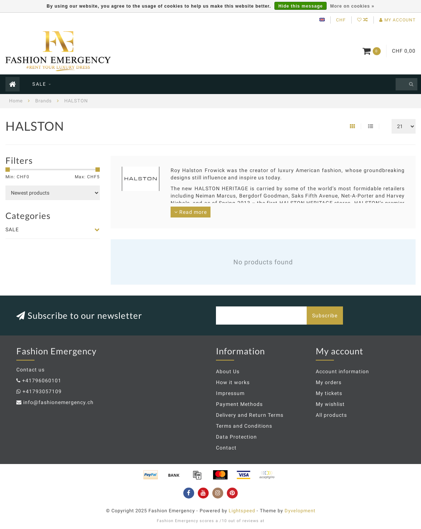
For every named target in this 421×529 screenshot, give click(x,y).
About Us (228, 371)
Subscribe (325, 315)
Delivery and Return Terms (249, 415)
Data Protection (236, 437)
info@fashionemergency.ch (58, 402)
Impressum (230, 393)
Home (16, 100)
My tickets (329, 393)
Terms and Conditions (244, 426)
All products (331, 415)
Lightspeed (242, 510)
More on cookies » (352, 6)
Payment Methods (239, 404)
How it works (233, 382)
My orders (329, 382)
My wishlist (330, 404)
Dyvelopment (300, 510)
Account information (342, 371)
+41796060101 (41, 380)
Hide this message (300, 6)
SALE (39, 84)
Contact (226, 448)
